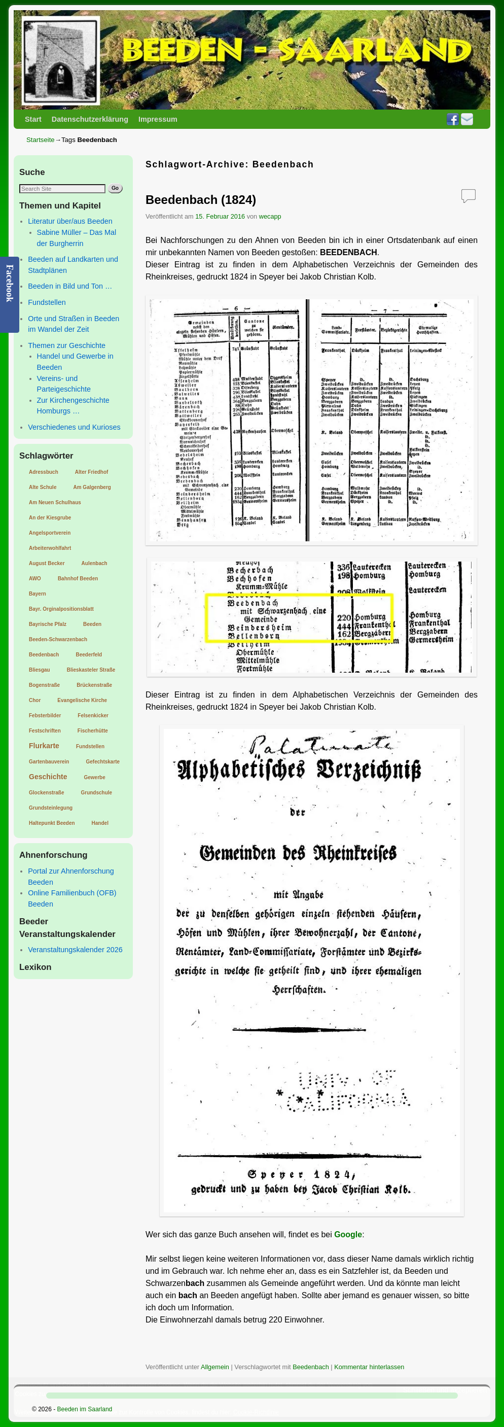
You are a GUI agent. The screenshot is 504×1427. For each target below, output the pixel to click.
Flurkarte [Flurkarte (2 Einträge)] (44, 746)
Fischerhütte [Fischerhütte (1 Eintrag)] (93, 731)
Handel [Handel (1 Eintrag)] (100, 823)
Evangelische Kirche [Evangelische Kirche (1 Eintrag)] (82, 700)
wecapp (270, 216)
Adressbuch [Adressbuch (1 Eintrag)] (43, 472)
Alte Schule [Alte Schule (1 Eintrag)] (42, 487)
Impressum (157, 119)
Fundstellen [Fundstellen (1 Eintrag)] (90, 746)
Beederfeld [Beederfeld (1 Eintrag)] (89, 654)
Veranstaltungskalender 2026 (75, 950)
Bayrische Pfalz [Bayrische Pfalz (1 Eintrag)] (47, 624)
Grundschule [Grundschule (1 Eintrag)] (96, 792)
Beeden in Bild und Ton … (70, 286)
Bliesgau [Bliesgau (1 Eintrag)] (39, 670)
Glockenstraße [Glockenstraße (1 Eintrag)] (46, 792)
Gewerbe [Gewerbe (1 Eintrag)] (94, 777)
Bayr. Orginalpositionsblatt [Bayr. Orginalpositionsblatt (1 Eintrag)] (61, 609)
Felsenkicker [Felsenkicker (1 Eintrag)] (93, 715)
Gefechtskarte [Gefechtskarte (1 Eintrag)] (103, 761)
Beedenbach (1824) (201, 199)
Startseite (40, 140)
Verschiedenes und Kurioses (74, 427)
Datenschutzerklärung (90, 119)
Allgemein (215, 1367)
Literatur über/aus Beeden (70, 221)
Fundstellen (46, 302)
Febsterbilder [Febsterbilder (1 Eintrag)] (45, 715)
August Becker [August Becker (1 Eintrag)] (47, 563)
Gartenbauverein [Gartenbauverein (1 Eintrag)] (49, 761)
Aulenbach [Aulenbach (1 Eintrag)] (94, 563)
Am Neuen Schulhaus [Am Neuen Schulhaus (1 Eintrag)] (55, 502)
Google (348, 1234)
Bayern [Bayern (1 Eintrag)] (37, 594)
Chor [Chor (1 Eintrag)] (35, 700)
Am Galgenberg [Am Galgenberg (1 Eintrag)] (92, 487)
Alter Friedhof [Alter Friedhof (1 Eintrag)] (92, 472)
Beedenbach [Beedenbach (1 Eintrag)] (44, 654)
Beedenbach (311, 1367)
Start (33, 119)
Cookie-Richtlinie (256, 1412)
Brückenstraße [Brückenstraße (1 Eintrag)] (94, 685)
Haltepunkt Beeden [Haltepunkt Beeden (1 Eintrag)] (52, 823)
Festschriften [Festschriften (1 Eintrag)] (45, 731)
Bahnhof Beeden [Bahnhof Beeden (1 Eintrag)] (78, 578)
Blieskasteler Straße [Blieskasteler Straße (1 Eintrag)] (91, 670)
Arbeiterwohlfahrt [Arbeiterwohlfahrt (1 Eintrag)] (50, 548)
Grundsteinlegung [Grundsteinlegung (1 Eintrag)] (51, 808)
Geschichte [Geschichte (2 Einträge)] (48, 777)
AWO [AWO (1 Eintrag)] (35, 578)
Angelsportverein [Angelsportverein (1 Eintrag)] (49, 533)
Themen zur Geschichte (66, 345)
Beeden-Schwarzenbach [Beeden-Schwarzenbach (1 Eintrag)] (58, 639)
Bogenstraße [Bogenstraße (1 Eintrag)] (44, 685)
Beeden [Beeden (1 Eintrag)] (92, 624)
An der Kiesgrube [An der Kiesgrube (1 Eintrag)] (50, 517)
